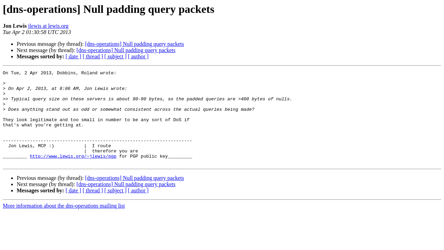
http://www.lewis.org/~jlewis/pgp (73, 173)
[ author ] (138, 56)
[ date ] (73, 56)
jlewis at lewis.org (48, 26)
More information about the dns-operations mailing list (64, 224)
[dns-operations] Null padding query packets (134, 44)
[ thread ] (93, 56)
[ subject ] (115, 56)
